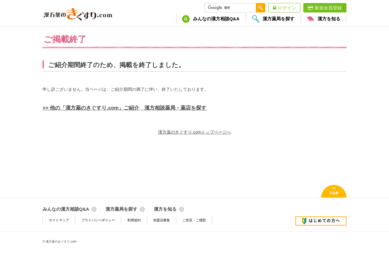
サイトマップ (59, 220)
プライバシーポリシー (98, 220)
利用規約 (134, 220)
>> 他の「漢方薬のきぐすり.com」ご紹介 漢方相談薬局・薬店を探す (124, 108)
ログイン (287, 7)
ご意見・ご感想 (194, 220)
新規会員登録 (328, 7)
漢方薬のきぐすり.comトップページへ (194, 132)
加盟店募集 (161, 220)
